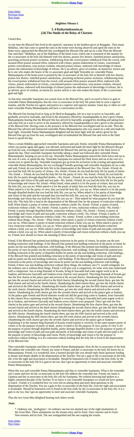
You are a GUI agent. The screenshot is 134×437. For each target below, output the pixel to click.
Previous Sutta (16, 14)
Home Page (76, 2)
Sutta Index (14, 11)
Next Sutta (14, 17)
